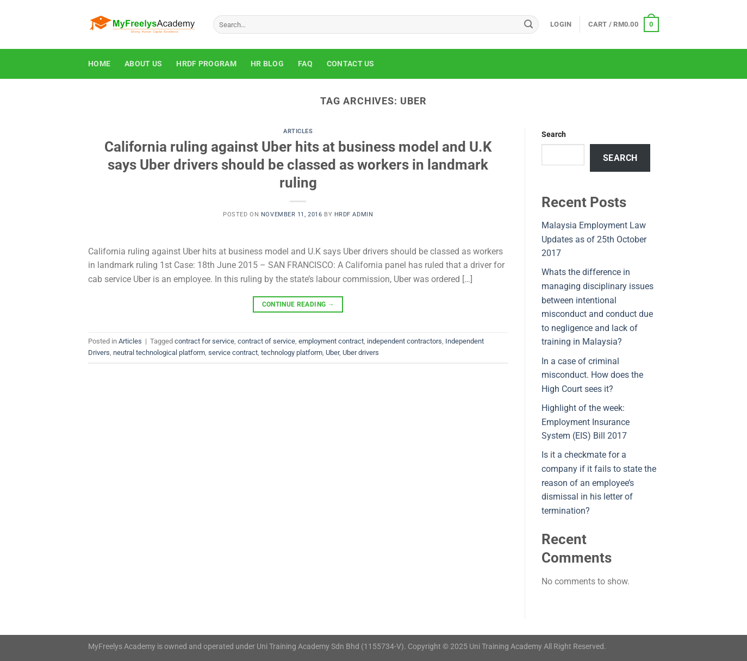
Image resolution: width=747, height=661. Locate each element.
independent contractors (404, 341)
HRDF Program (206, 63)
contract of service (266, 341)
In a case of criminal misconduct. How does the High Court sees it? (592, 375)
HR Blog (267, 63)
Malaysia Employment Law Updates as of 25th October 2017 (593, 239)
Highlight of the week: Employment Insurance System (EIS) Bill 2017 (585, 422)
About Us (143, 63)
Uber (332, 352)
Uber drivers (361, 352)
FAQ (305, 63)
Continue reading (298, 305)
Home (99, 63)
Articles (298, 131)
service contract (233, 352)
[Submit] (528, 24)
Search (553, 134)
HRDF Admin (354, 214)
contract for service (204, 341)
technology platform (291, 352)
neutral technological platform (159, 352)
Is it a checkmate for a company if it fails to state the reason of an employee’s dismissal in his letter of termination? (598, 482)
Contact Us (351, 63)
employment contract (331, 341)
